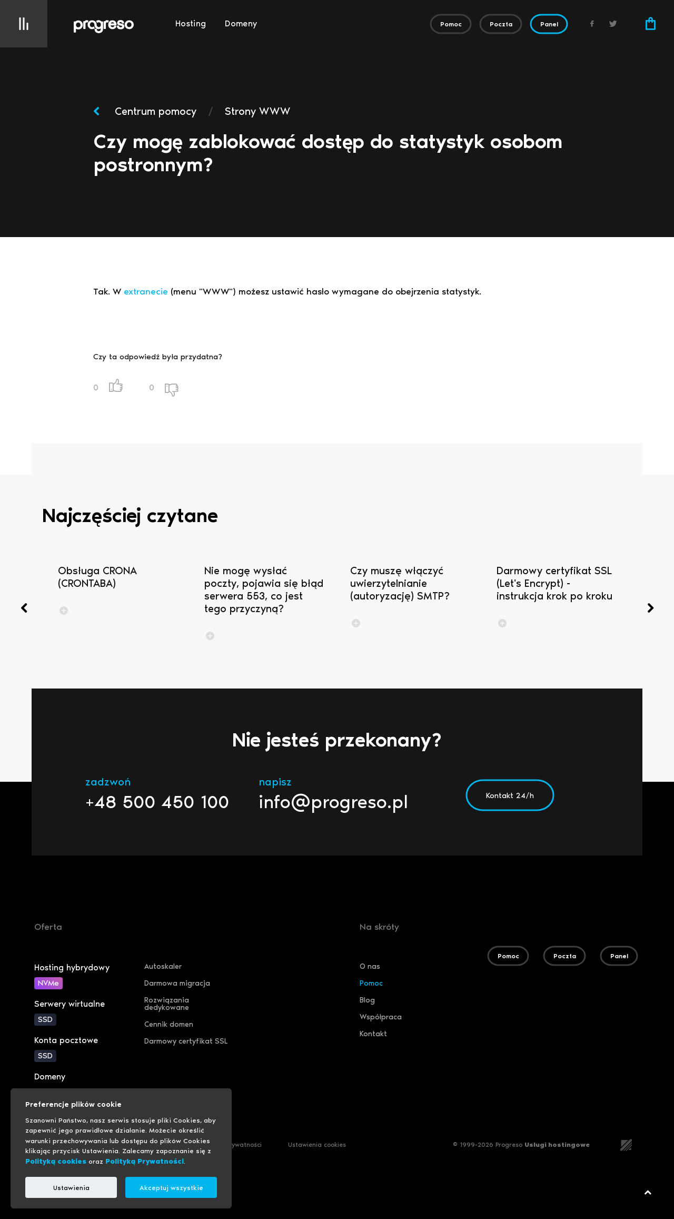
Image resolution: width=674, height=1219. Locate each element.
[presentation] (23, 608)
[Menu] (23, 23)
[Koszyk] (650, 23)
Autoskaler (163, 966)
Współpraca (381, 1016)
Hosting (190, 23)
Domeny (241, 23)
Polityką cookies (55, 1161)
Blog (367, 1000)
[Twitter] (613, 24)
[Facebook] (592, 24)
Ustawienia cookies (317, 1145)
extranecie (146, 291)
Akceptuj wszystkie (171, 1188)
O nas (370, 966)
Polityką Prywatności (144, 1161)
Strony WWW (257, 111)
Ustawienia (71, 1188)
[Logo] (120, 27)
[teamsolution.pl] (626, 1144)
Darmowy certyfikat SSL (185, 1041)
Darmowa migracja (177, 983)
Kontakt (373, 1033)
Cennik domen (168, 1024)
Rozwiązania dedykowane (166, 1004)
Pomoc (371, 983)
